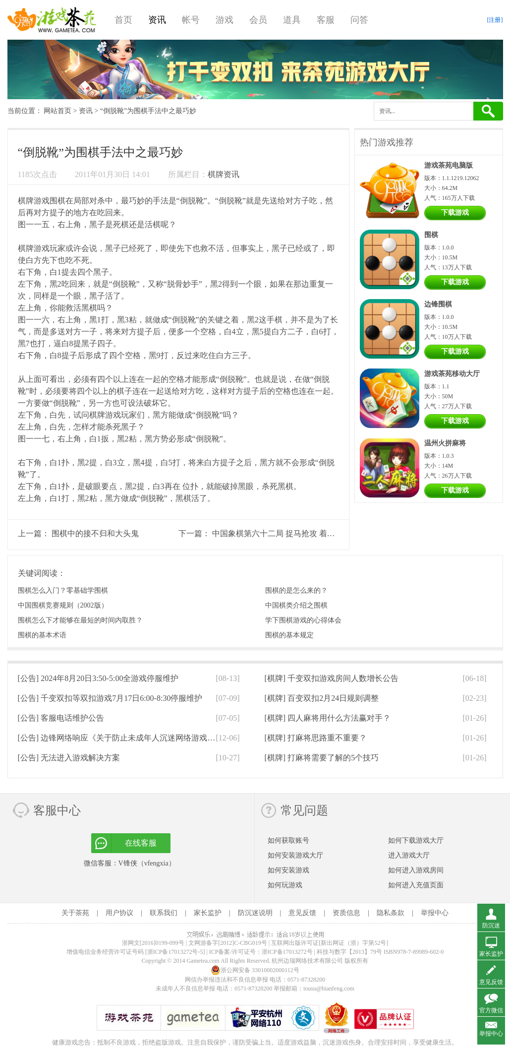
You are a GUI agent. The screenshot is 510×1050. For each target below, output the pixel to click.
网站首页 (57, 111)
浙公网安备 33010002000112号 (255, 970)
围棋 (431, 235)
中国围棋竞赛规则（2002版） (63, 605)
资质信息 (346, 913)
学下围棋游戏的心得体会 (303, 620)
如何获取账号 (288, 840)
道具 (292, 20)
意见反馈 (302, 913)
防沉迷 (491, 925)
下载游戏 (455, 212)
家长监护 (208, 913)
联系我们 (163, 913)
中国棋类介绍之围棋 (296, 605)
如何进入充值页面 (416, 885)
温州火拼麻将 (445, 443)
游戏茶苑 (52, 20)
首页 (123, 20)
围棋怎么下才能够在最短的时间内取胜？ (80, 620)
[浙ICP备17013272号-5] (175, 951)
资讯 (157, 20)
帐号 (191, 20)
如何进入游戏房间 (416, 870)
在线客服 (141, 843)
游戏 (224, 20)
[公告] (98, 678)
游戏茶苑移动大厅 (452, 373)
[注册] (495, 19)
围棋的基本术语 (42, 635)
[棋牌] (332, 678)
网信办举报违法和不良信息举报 (226, 979)
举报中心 (435, 913)
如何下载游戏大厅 (416, 840)
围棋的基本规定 (289, 635)
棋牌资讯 (223, 174)
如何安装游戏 (288, 870)
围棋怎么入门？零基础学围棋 (63, 590)
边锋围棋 (438, 304)
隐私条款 (390, 913)
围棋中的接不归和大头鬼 (95, 533)
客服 (326, 20)
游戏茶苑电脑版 (448, 165)
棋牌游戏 (34, 200)
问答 (359, 20)
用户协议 (119, 913)
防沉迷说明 (255, 913)
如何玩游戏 (285, 885)
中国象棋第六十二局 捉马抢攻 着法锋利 (281, 533)
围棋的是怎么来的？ (296, 590)
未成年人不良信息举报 (186, 988)
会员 (258, 20)
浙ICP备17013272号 (287, 951)
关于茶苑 (75, 913)
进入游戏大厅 (409, 855)
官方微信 (491, 1010)
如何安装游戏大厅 (295, 855)
